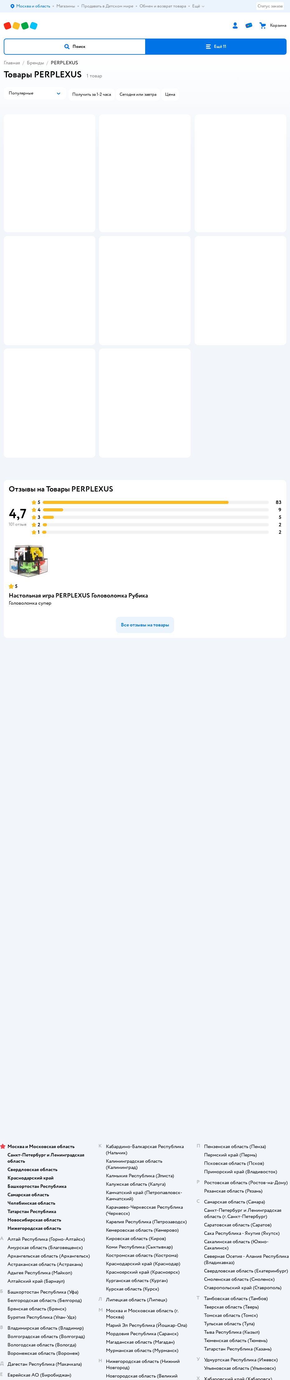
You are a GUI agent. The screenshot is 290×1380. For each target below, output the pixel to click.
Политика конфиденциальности (145, 883)
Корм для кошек (145, 1101)
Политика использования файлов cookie (145, 892)
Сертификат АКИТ (145, 901)
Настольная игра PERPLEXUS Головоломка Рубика (78, 729)
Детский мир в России (122, 1227)
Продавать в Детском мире (145, 849)
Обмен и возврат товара (145, 857)
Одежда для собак (145, 1127)
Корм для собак (145, 1118)
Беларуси (180, 1227)
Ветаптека (145, 1136)
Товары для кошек (145, 1092)
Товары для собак (145, 1110)
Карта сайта (145, 918)
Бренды (35, 63)
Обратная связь (145, 909)
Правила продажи (145, 866)
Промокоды (145, 875)
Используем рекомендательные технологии (145, 1214)
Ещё (198, 6)
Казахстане (156, 1227)
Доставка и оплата (145, 840)
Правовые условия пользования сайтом (145, 1208)
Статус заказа (270, 6)
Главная (12, 63)
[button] (74, 46)
